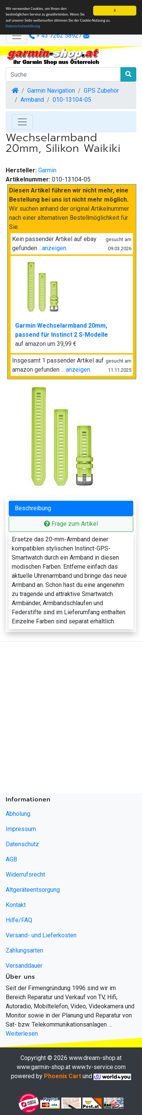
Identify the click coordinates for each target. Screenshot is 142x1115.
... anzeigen (75, 369)
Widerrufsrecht (25, 874)
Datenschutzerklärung (23, 26)
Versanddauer (24, 965)
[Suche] (63, 74)
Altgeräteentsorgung (33, 889)
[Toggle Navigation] (22, 121)
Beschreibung (33, 508)
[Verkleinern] (16, 35)
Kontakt (16, 904)
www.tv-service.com (99, 1067)
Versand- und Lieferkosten (41, 935)
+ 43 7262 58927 (55, 35)
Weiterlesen (22, 1033)
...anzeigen (52, 248)
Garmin (47, 170)
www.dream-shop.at (95, 1057)
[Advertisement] (71, 719)
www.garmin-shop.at (43, 1067)
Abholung (18, 813)
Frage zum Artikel (71, 523)
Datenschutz (22, 844)
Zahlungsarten (24, 950)
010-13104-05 (72, 99)
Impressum (21, 829)
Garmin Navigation (51, 90)
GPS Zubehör (101, 90)
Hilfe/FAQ (19, 920)
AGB (11, 859)
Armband (32, 99)
